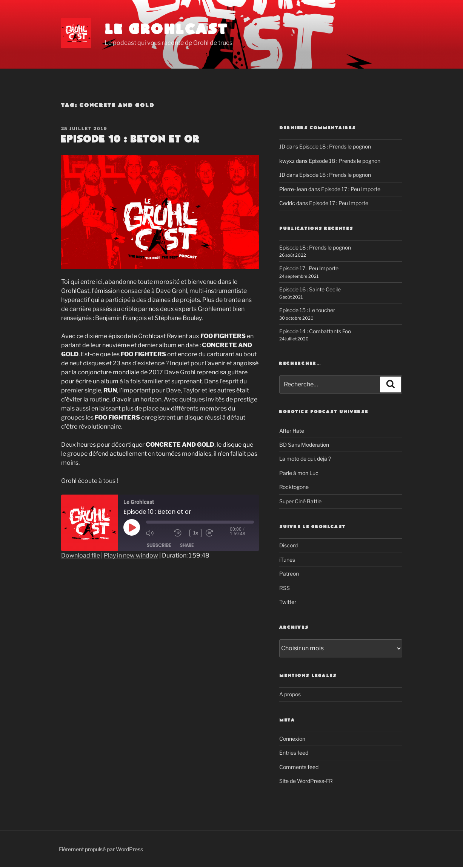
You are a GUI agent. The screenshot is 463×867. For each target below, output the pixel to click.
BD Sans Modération (304, 444)
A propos (290, 694)
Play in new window (131, 555)
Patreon (289, 573)
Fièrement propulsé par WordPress (101, 849)
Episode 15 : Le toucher (307, 310)
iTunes (287, 559)
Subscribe (159, 545)
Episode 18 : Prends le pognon (335, 146)
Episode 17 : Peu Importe (350, 189)
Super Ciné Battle (300, 501)
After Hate (291, 430)
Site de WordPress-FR (306, 781)
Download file (80, 555)
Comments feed (298, 767)
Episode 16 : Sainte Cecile (310, 289)
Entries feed (293, 752)
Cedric (287, 203)
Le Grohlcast (166, 30)
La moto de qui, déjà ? (305, 458)
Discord (288, 545)
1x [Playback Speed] (196, 533)
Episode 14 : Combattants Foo (315, 331)
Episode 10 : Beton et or (129, 139)
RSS (284, 588)
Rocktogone (294, 487)
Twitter (287, 602)
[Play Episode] (131, 527)
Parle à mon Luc (298, 473)
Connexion (292, 738)
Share (187, 545)
